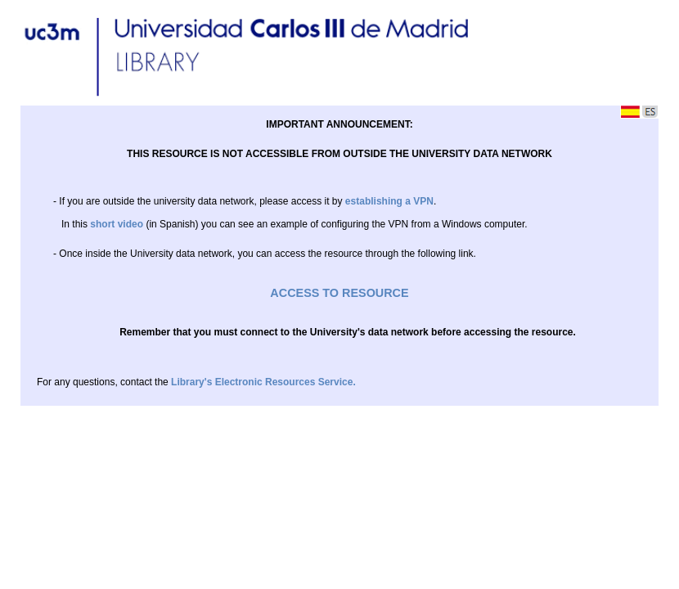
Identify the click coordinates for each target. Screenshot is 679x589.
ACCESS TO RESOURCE (339, 292)
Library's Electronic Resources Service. (263, 382)
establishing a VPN (389, 201)
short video (116, 224)
